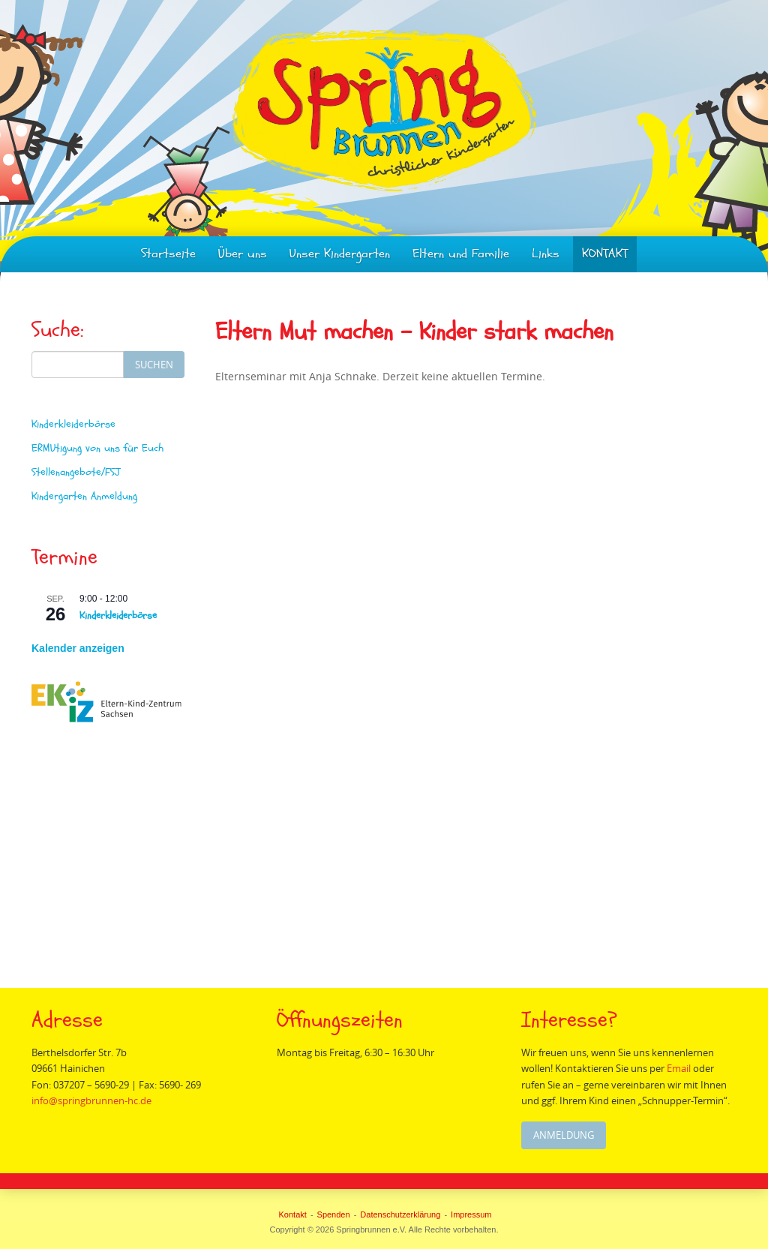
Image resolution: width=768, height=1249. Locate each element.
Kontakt (293, 1214)
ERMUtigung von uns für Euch (98, 448)
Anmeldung (564, 1135)
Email (682, 1068)
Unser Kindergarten (340, 254)
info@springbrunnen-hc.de (92, 1100)
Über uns (242, 254)
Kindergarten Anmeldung (84, 496)
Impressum (471, 1214)
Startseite (168, 254)
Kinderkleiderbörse (74, 424)
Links (546, 254)
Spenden (333, 1214)
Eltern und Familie (460, 254)
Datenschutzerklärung (400, 1214)
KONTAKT (605, 254)
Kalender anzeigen (78, 648)
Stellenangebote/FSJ (76, 472)
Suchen (154, 364)
